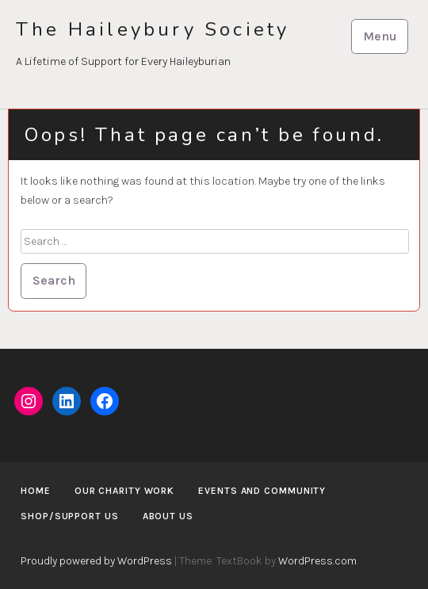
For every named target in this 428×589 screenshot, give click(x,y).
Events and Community (262, 490)
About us (168, 516)
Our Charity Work (124, 490)
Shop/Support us (70, 516)
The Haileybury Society (152, 29)
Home (36, 490)
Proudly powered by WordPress (96, 561)
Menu (380, 36)
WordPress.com (317, 561)
